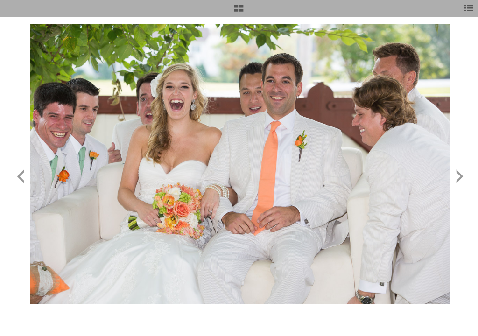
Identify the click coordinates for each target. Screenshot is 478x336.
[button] (239, 11)
